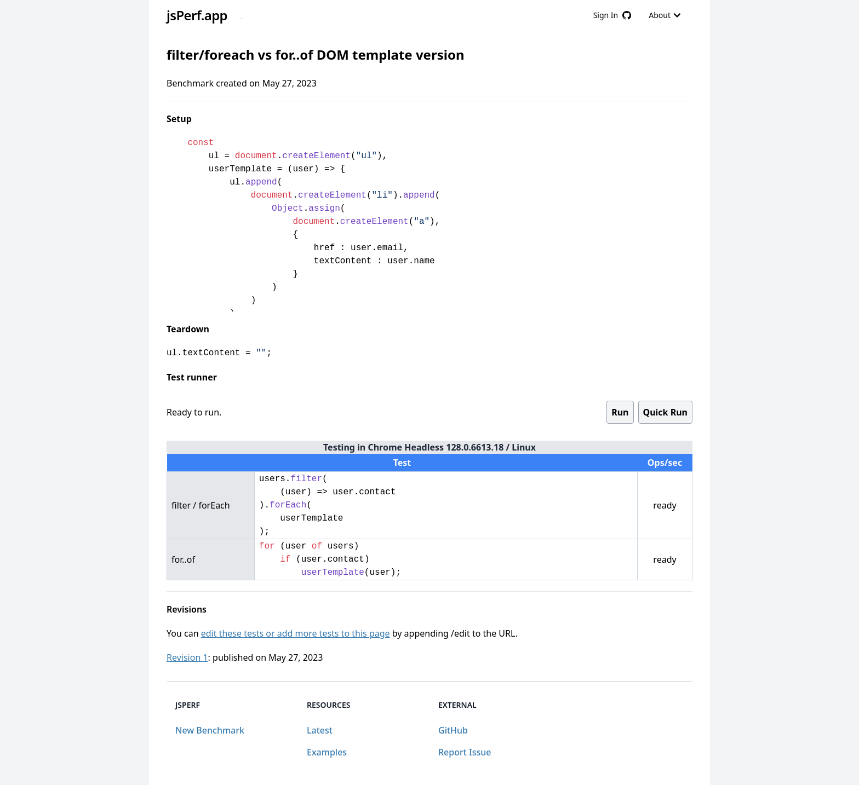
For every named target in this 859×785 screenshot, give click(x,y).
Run (619, 412)
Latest (320, 730)
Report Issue (464, 752)
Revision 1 (187, 657)
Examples (327, 752)
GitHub (453, 730)
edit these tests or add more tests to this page (295, 633)
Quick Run (665, 412)
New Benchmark (209, 730)
